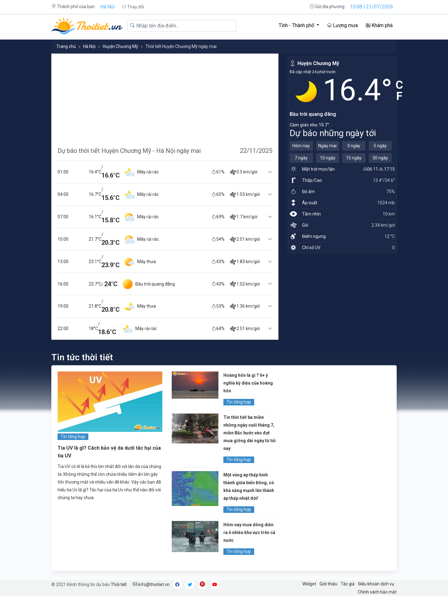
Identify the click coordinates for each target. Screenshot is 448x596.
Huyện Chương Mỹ (120, 46)
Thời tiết (119, 584)
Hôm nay (301, 145)
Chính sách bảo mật (377, 591)
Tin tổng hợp (73, 436)
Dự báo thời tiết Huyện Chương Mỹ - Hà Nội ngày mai (129, 150)
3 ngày (353, 145)
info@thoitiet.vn (151, 584)
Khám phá (379, 25)
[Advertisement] (164, 97)
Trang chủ (66, 46)
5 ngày (380, 145)
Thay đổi (133, 6)
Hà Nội (107, 7)
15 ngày (354, 157)
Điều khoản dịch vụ (376, 583)
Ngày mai (327, 145)
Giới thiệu (328, 583)
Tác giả (348, 583)
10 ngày (327, 157)
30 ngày (380, 157)
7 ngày (301, 157)
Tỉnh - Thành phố (297, 25)
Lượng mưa (342, 25)
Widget (309, 583)
